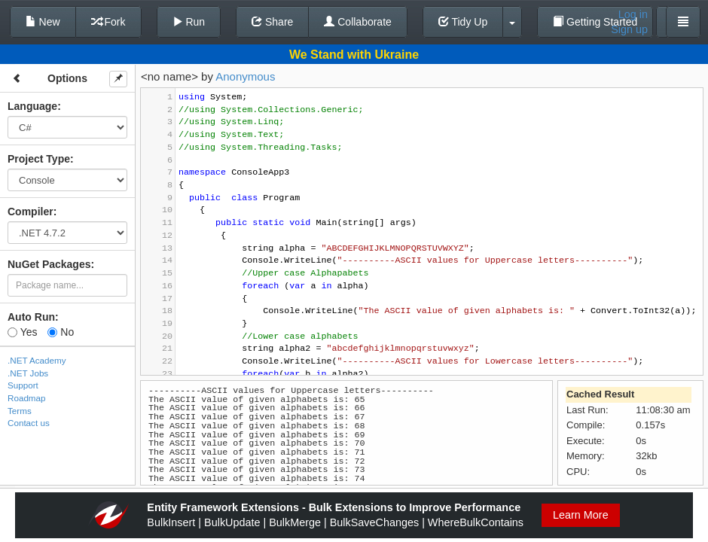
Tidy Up (462, 22)
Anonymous (245, 76)
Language (32, 106)
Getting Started (595, 22)
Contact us (29, 423)
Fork (108, 22)
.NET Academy (37, 360)
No (60, 332)
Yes (22, 332)
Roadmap (27, 398)
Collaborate (358, 22)
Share (272, 22)
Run (189, 22)
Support (23, 385)
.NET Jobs (28, 373)
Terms (20, 411)
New (43, 22)
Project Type (39, 159)
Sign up (629, 29)
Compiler (30, 212)
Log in (633, 14)
